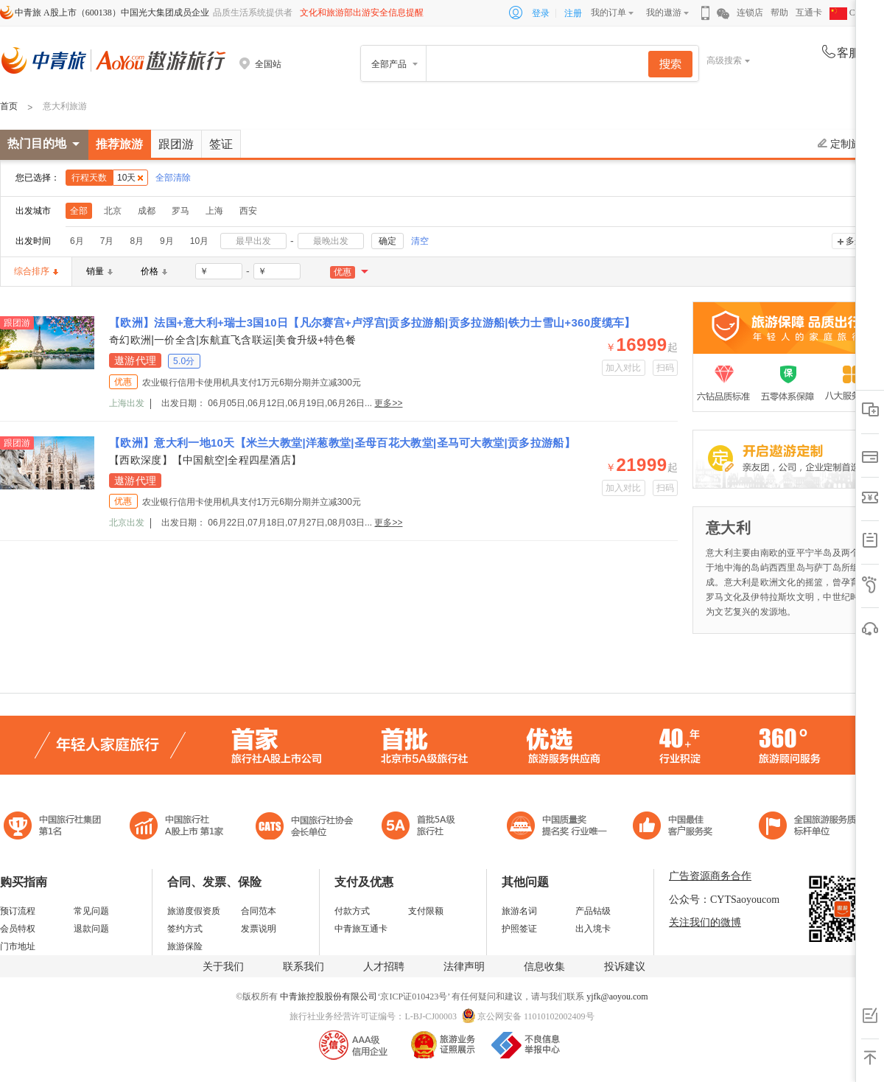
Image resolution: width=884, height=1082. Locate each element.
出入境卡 (593, 929)
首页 (9, 106)
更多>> (388, 403)
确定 (387, 241)
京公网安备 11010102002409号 (535, 1016)
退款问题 (91, 929)
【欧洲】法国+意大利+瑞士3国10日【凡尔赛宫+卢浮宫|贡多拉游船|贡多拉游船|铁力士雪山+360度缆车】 (372, 322)
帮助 (779, 12)
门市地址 (17, 946)
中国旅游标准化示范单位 (676, 827)
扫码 (665, 368)
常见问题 (91, 911)
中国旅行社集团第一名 (54, 827)
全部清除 (173, 177)
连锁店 (750, 12)
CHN (848, 12)
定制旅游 (844, 144)
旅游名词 (519, 911)
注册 (573, 13)
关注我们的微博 (705, 922)
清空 (420, 241)
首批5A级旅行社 (177, 827)
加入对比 (624, 368)
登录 (541, 13)
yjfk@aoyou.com (617, 996)
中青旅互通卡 (360, 929)
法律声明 (464, 966)
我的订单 (608, 12)
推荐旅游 (119, 144)
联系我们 (303, 966)
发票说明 (258, 929)
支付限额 (425, 911)
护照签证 (519, 929)
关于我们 (223, 966)
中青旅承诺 (812, 827)
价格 (154, 271)
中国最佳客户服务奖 (557, 827)
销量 (99, 271)
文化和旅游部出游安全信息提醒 (362, 12)
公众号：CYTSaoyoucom (724, 899)
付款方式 (352, 911)
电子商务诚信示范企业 (425, 827)
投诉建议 (624, 966)
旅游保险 (185, 946)
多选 (854, 241)
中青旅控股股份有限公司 (328, 996)
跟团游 (176, 144)
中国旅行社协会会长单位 (304, 827)
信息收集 (544, 966)
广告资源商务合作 (710, 876)
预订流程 (17, 911)
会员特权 (17, 929)
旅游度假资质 (193, 911)
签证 (221, 144)
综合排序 (36, 271)
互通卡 (809, 12)
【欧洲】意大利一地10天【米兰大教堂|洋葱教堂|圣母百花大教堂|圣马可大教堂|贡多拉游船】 (342, 442)
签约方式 (185, 929)
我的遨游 (663, 12)
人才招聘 (383, 966)
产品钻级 (593, 911)
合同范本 (258, 911)
